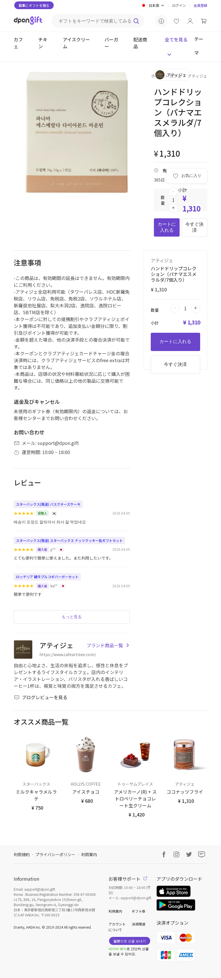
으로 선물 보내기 (129, 940)
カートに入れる (167, 227)
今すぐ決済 (194, 227)
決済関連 (138, 923)
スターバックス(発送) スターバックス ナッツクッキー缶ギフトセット (69, 540)
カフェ (175, 76)
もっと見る (72, 616)
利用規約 (22, 854)
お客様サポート (128, 878)
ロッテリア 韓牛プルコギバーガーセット (47, 576)
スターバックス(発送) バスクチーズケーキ (48, 504)
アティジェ (197, 76)
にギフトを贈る (34, 5)
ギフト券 (138, 911)
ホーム (157, 76)
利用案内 (89, 854)
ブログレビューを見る (40, 697)
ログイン (179, 5)
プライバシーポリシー (55, 854)
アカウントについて (117, 926)
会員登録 (200, 5)
